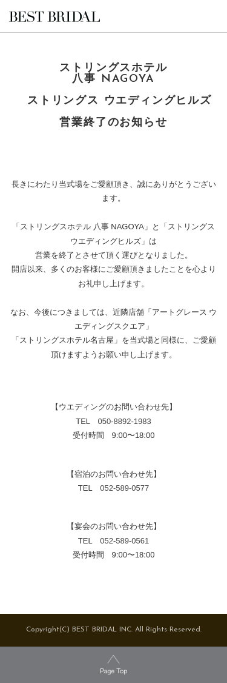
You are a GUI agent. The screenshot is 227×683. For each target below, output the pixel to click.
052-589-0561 (124, 540)
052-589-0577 (124, 488)
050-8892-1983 (124, 421)
